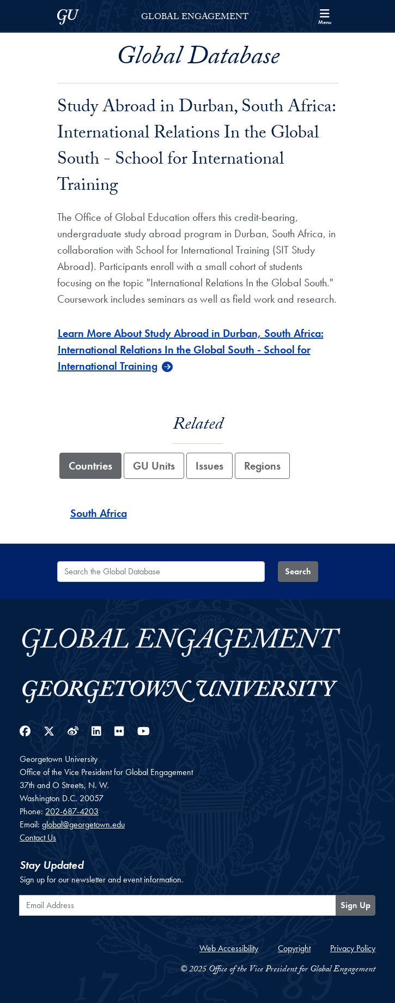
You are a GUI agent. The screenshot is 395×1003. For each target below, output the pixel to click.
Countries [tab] (90, 466)
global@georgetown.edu (83, 824)
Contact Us (38, 837)
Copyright (294, 948)
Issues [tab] (209, 466)
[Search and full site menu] (324, 15)
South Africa (98, 513)
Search (298, 571)
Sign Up (355, 905)
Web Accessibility (228, 948)
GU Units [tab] (154, 466)
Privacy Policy (352, 948)
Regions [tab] (262, 466)
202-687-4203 (72, 811)
